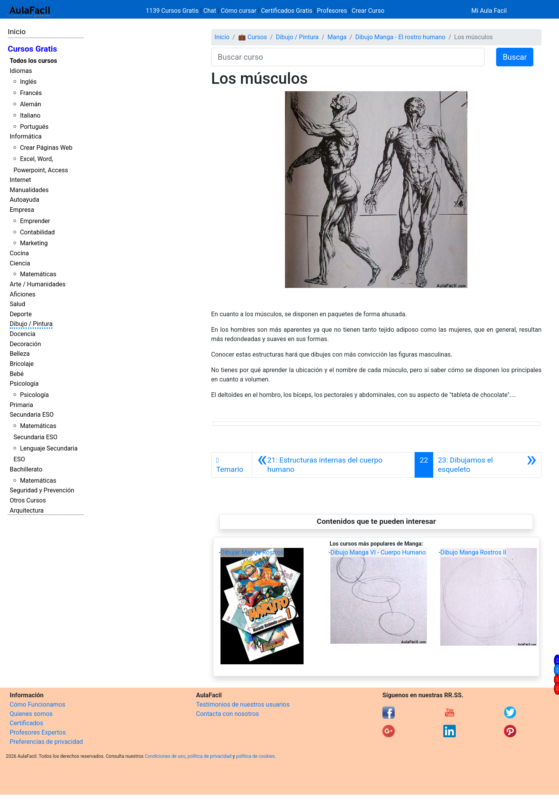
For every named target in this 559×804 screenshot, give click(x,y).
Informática (26, 136)
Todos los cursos (33, 60)
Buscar (515, 57)
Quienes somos (31, 713)
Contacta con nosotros (227, 713)
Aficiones (22, 294)
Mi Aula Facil (489, 10)
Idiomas (21, 71)
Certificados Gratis (286, 10)
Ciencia (20, 263)
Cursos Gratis (32, 49)
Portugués (34, 126)
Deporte (21, 314)
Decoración (25, 344)
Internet (20, 180)
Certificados (26, 723)
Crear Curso (368, 10)
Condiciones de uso (165, 756)
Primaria (21, 405)
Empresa (22, 209)
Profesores (332, 10)
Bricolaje (22, 363)
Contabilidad (37, 232)
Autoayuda (24, 199)
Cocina (19, 253)
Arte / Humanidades (38, 284)
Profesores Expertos (38, 732)
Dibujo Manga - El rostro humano (400, 37)
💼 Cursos (252, 37)
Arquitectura (26, 510)
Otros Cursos (28, 500)
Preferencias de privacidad (46, 741)
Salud (17, 304)
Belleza (20, 353)
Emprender (35, 221)
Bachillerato (26, 469)
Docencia (22, 334)
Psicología (24, 383)
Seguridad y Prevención (42, 490)
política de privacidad (209, 756)
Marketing (33, 243)
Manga (336, 37)
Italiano (30, 115)
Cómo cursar (239, 10)
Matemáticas (38, 274)
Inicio (17, 31)
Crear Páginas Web (46, 147)
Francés (31, 93)
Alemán (30, 104)
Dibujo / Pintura (31, 323)
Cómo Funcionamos (37, 704)
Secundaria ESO (32, 414)
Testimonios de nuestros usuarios (243, 704)
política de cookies (255, 756)
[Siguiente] (487, 465)
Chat (209, 10)
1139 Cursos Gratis (173, 10)
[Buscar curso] (347, 57)
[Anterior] (333, 465)
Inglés (28, 81)
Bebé (17, 374)
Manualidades (29, 190)
